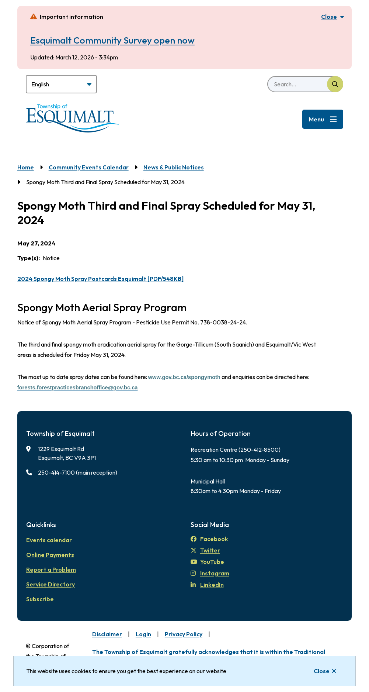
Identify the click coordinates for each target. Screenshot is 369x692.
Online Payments (50, 554)
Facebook (209, 539)
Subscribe (40, 599)
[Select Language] (61, 84)
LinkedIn (207, 584)
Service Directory (50, 584)
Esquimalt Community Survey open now (112, 40)
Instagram (210, 573)
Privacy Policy (183, 634)
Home (25, 167)
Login (143, 634)
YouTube (207, 561)
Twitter (205, 550)
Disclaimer (107, 634)
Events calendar (49, 540)
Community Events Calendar (89, 167)
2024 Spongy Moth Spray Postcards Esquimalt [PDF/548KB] (100, 278)
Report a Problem (51, 569)
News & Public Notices (173, 167)
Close (322, 671)
